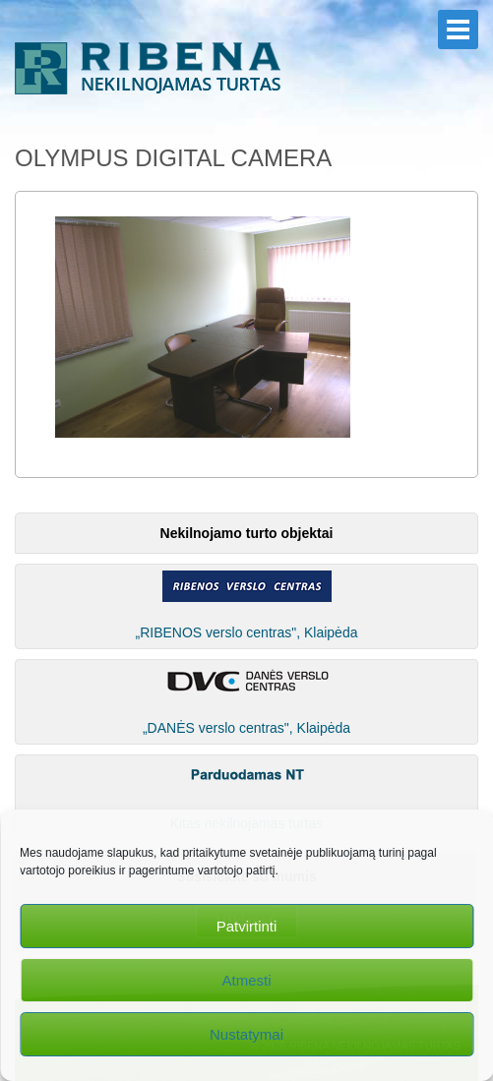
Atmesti (246, 980)
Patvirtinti (246, 926)
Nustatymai (246, 1034)
